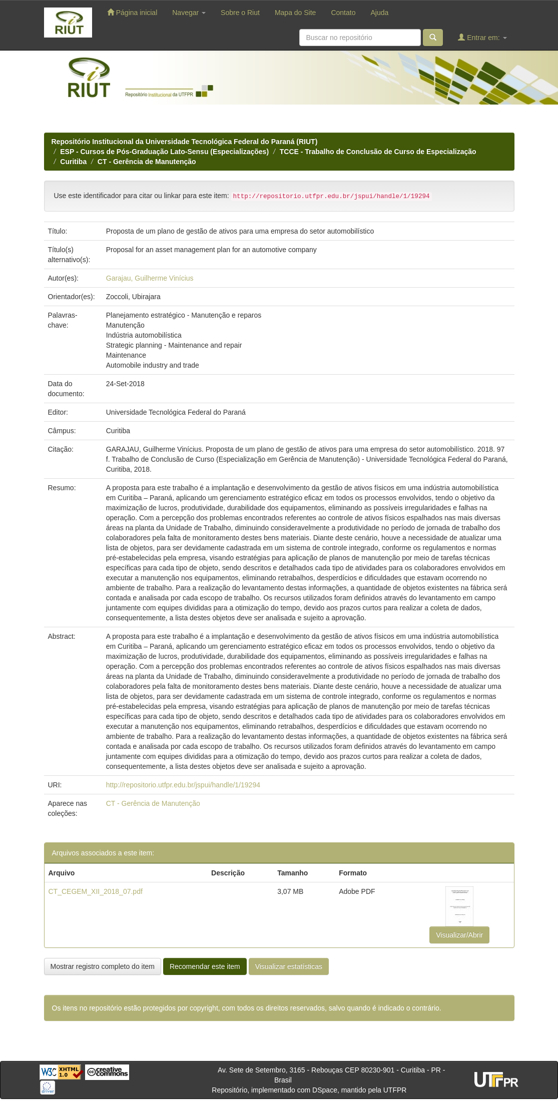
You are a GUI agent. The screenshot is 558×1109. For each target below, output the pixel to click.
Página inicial (132, 12)
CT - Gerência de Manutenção (147, 162)
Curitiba (73, 162)
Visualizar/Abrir (459, 935)
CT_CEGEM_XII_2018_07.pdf (96, 891)
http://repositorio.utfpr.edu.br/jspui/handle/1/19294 (183, 785)
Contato (343, 13)
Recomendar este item (205, 966)
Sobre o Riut (240, 13)
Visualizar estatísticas (288, 966)
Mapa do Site (295, 13)
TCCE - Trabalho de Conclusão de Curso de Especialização (378, 152)
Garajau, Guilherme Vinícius (150, 278)
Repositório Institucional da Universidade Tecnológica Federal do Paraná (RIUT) (185, 142)
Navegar (189, 13)
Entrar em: (482, 37)
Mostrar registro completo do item (103, 966)
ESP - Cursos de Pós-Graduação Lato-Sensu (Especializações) (164, 152)
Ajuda (379, 13)
